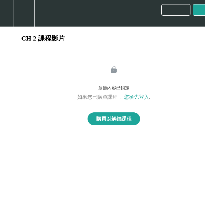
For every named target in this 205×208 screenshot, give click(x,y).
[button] (6, 13)
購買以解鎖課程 (113, 119)
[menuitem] (23, 13)
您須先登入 (136, 97)
